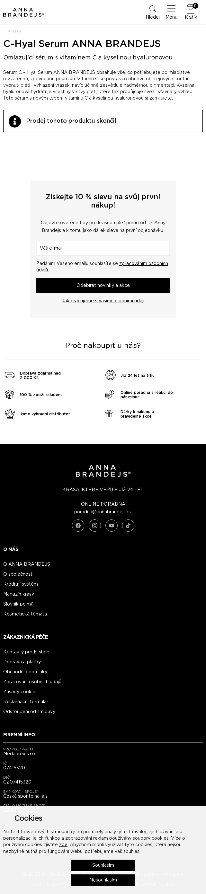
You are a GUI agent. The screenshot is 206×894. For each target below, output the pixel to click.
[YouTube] (111, 525)
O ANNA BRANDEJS (26, 564)
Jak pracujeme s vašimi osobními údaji (103, 301)
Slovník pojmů (18, 604)
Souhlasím (103, 865)
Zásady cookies (20, 692)
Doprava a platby (22, 662)
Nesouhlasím (103, 880)
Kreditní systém (20, 584)
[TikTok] (128, 525)
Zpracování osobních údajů (32, 682)
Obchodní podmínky (25, 672)
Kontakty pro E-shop (26, 652)
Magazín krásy (18, 594)
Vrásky (14, 31)
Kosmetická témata (25, 614)
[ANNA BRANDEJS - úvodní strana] (103, 475)
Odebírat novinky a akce (103, 285)
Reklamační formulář (25, 702)
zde (63, 845)
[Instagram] (95, 525)
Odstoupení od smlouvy (29, 712)
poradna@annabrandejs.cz (103, 512)
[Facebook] (78, 525)
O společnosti (18, 574)
